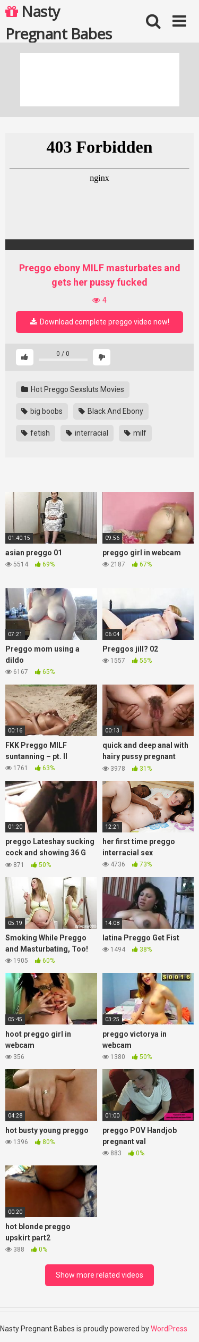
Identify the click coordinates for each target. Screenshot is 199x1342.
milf (135, 433)
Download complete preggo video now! (99, 322)
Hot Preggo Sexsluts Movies (72, 389)
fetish (35, 433)
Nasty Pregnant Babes (58, 22)
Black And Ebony (111, 411)
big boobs (42, 411)
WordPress (169, 1328)
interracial (87, 433)
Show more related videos (99, 1275)
